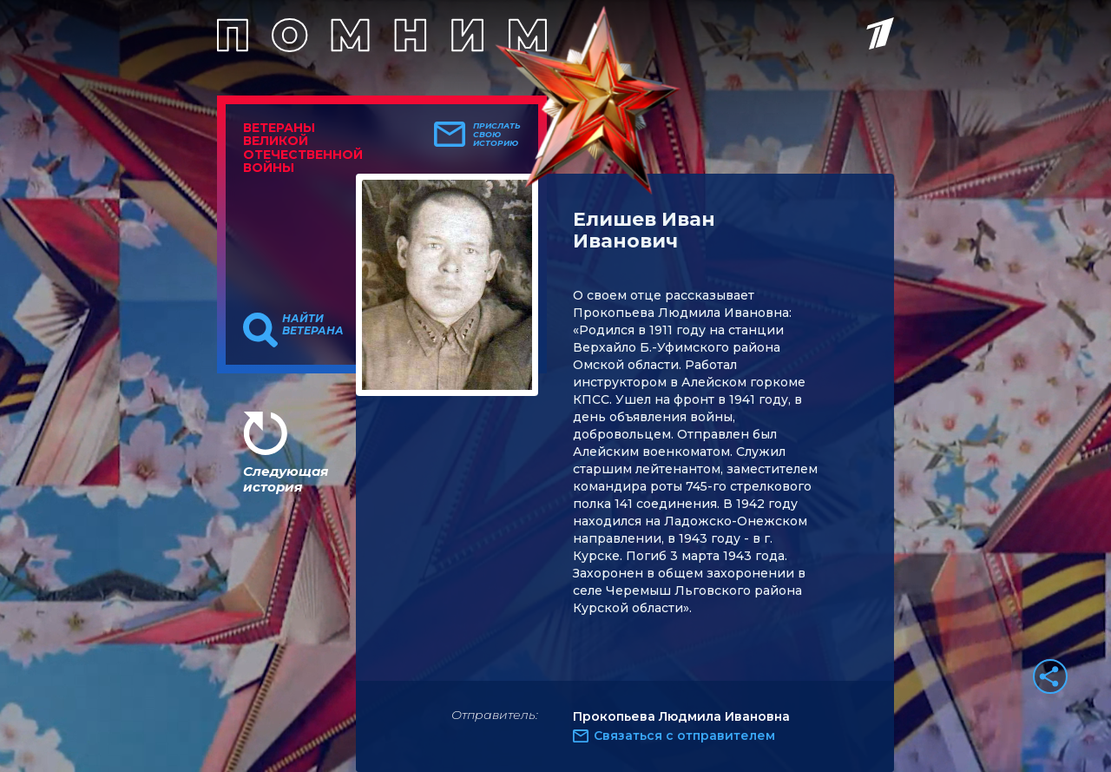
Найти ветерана (313, 325)
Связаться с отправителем (684, 735)
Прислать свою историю (497, 135)
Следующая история (285, 479)
